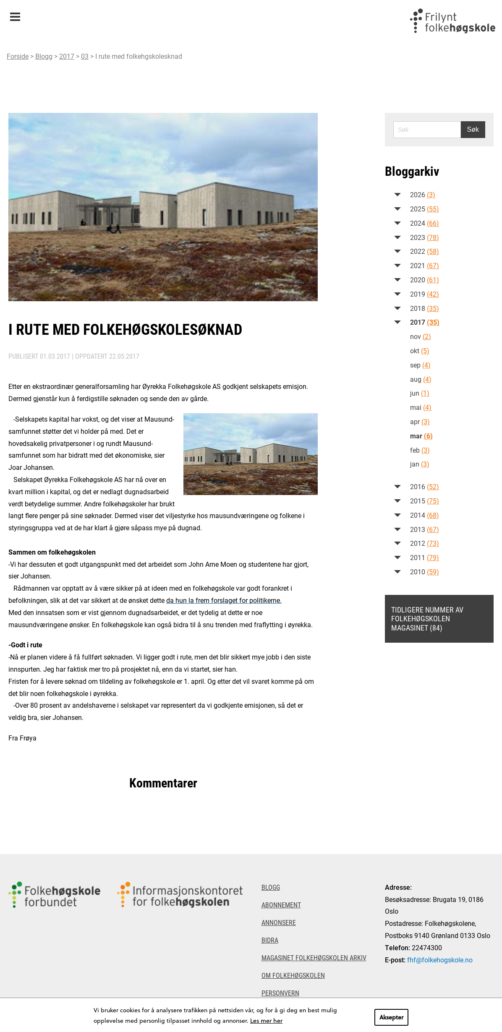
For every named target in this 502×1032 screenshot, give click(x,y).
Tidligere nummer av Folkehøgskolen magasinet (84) (427, 619)
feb (420, 450)
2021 (424, 265)
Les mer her (266, 1020)
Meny (15, 14)
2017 (66, 56)
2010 (424, 571)
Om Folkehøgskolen (293, 975)
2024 (424, 223)
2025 (424, 208)
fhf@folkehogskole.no (440, 959)
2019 (424, 293)
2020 (424, 279)
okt (419, 350)
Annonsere (278, 922)
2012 (424, 543)
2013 (424, 529)
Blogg (43, 56)
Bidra (269, 940)
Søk (473, 129)
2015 (424, 500)
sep (420, 364)
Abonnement (281, 904)
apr (420, 421)
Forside (18, 56)
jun (419, 392)
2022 (424, 251)
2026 (422, 194)
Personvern (280, 992)
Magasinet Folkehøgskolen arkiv (313, 957)
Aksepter (391, 1017)
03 (85, 56)
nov (420, 336)
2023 (424, 237)
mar (421, 435)
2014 (424, 515)
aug (420, 379)
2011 (424, 557)
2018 (424, 308)
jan (419, 463)
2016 (424, 486)
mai (420, 407)
